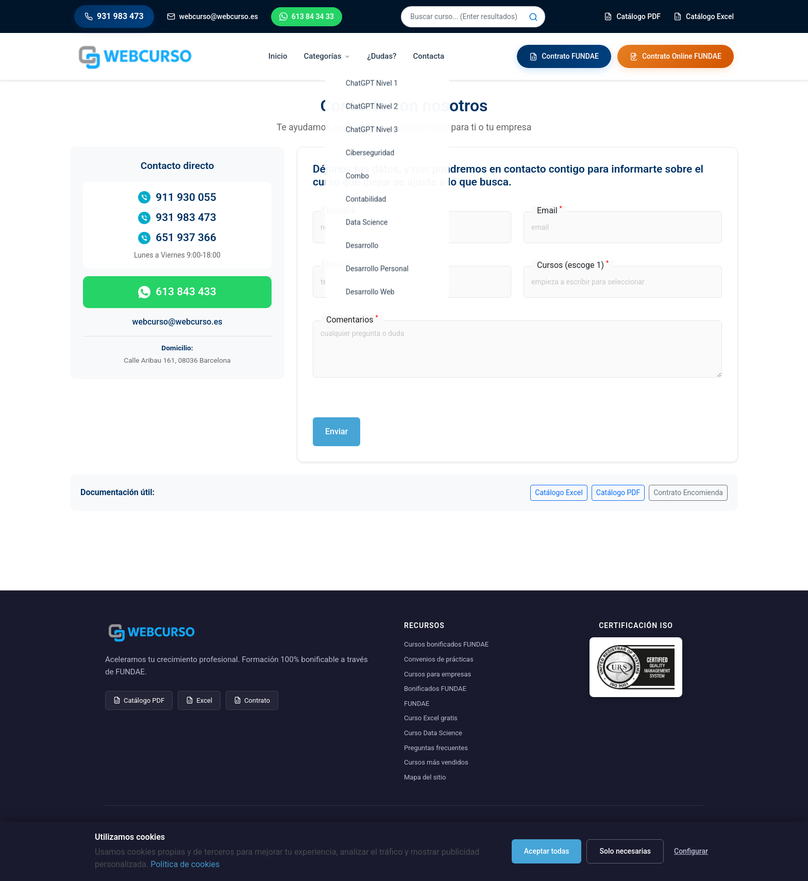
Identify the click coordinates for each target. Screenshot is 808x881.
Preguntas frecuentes (436, 748)
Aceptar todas (546, 851)
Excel (199, 700)
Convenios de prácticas (439, 659)
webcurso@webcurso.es (177, 322)
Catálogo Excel (559, 492)
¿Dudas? (381, 56)
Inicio (278, 56)
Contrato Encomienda (688, 492)
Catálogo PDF (618, 492)
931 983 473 (177, 217)
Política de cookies (185, 864)
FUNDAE (416, 703)
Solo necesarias (625, 851)
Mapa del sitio (425, 777)
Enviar (336, 431)
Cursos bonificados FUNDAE (446, 644)
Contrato (252, 700)
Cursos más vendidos (436, 762)
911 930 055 (177, 197)
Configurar (691, 851)
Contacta (428, 56)
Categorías (327, 56)
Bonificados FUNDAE (435, 688)
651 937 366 (177, 237)
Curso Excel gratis (431, 718)
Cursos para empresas (437, 674)
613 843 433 (177, 291)
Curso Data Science (433, 733)
